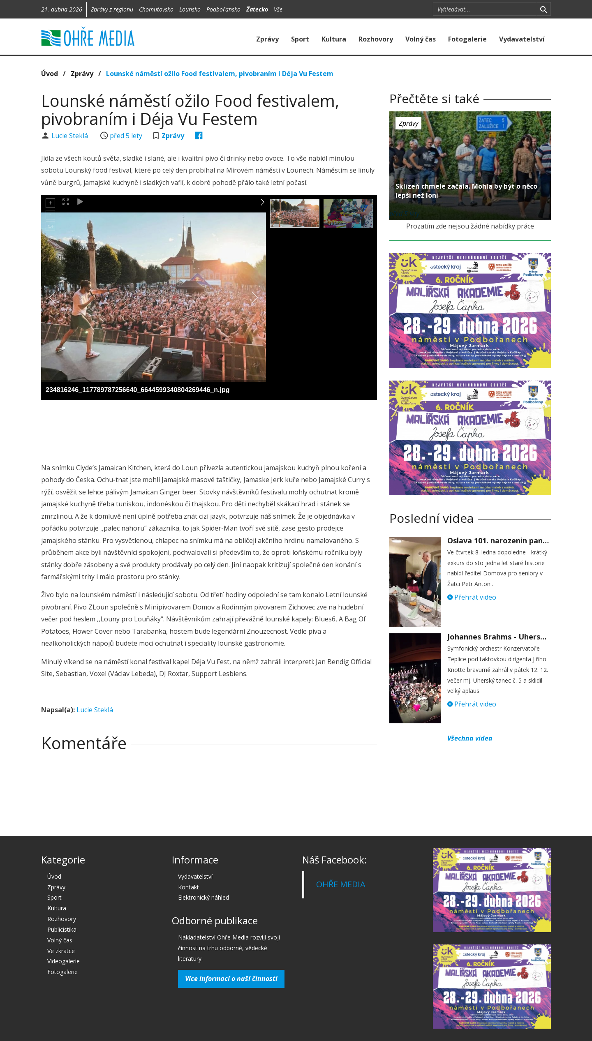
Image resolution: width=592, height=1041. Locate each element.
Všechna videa (470, 738)
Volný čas (420, 39)
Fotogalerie (467, 39)
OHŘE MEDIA (340, 884)
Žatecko (257, 9)
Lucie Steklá (70, 135)
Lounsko (190, 9)
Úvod (49, 73)
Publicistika (61, 929)
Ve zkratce (61, 951)
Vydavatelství (522, 39)
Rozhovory (375, 39)
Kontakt (188, 887)
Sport (300, 39)
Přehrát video (471, 597)
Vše (278, 9)
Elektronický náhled (203, 897)
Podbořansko (223, 9)
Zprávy (267, 39)
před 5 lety (126, 135)
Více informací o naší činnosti (231, 978)
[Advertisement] (208, 429)
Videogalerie (63, 961)
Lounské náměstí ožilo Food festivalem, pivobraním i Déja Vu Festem (219, 73)
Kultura (333, 39)
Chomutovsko (156, 9)
